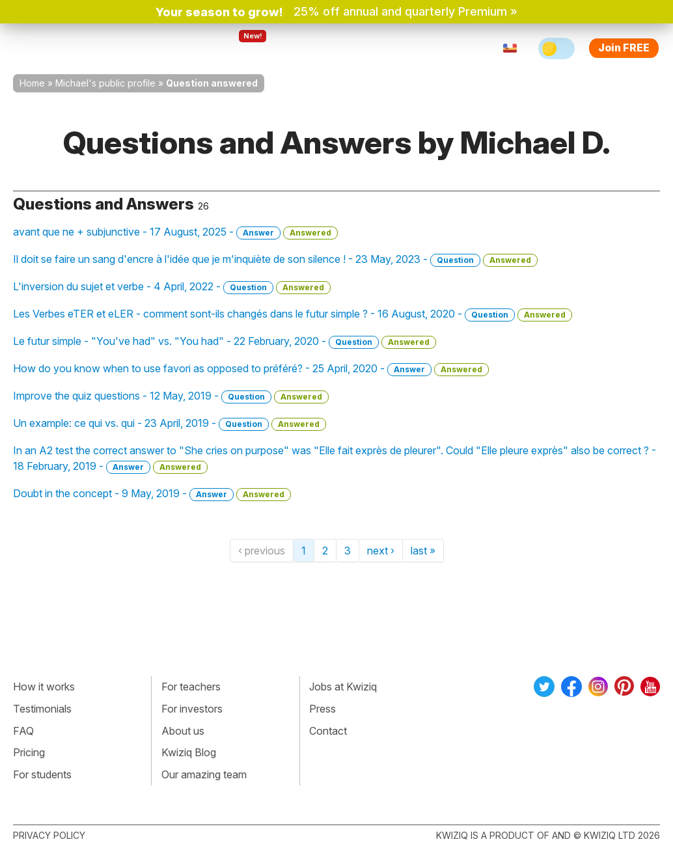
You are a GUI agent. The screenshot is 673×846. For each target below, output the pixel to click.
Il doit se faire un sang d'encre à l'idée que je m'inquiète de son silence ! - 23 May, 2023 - (275, 259)
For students (42, 774)
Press (322, 708)
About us (182, 730)
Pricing (377, 48)
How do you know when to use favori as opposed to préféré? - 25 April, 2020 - (251, 369)
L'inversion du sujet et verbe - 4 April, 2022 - (172, 287)
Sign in (426, 48)
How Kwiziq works (157, 48)
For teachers (312, 48)
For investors (192, 708)
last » (423, 550)
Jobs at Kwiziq (343, 686)
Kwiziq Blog (188, 752)
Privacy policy (49, 835)
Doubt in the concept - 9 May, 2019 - (152, 494)
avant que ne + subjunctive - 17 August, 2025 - (175, 232)
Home (32, 83)
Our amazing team (204, 774)
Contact (328, 730)
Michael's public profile (105, 83)
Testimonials (42, 708)
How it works (44, 686)
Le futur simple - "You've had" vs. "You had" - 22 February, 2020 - (224, 341)
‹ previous (261, 550)
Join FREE (624, 47)
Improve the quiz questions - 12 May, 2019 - (171, 396)
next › (380, 550)
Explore (241, 48)
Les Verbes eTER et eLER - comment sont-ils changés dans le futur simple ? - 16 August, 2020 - (292, 314)
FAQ (23, 730)
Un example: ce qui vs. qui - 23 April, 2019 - (169, 423)
